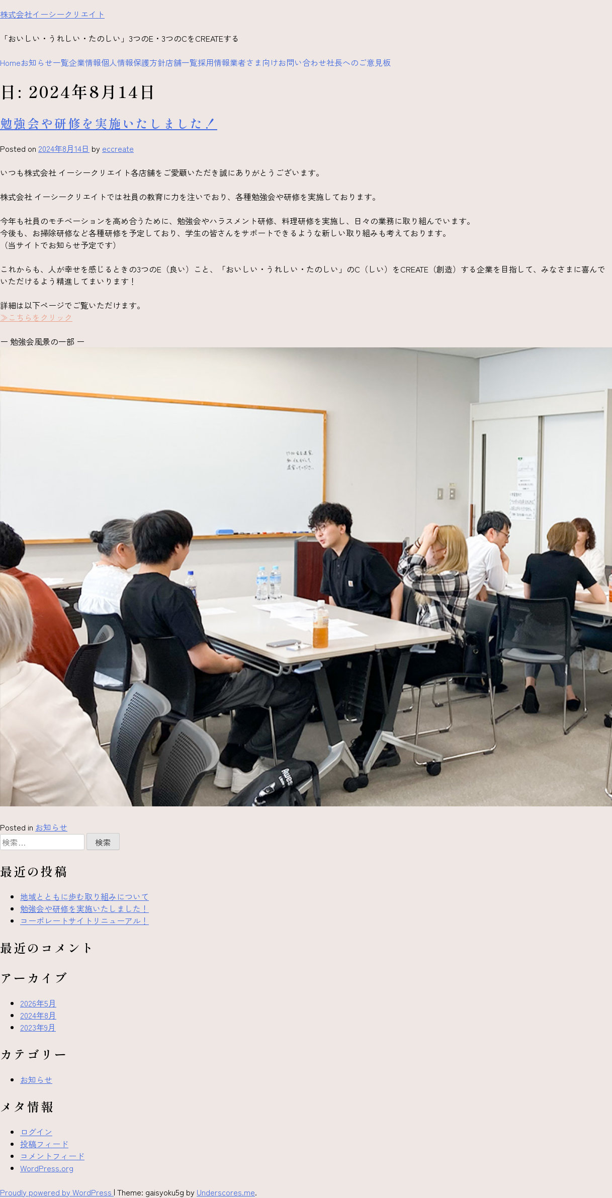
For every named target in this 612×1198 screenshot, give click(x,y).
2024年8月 (38, 1015)
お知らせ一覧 (45, 62)
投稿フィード (44, 1144)
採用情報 (214, 62)
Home (10, 62)
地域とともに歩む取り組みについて (84, 896)
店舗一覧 (181, 62)
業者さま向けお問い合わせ (278, 62)
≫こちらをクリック (36, 317)
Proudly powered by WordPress (57, 1192)
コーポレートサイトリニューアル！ (84, 920)
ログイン (36, 1132)
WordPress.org (46, 1168)
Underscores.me (226, 1192)
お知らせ (51, 827)
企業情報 (85, 62)
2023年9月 (38, 1027)
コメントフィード (52, 1156)
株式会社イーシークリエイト (52, 14)
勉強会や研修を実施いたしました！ (108, 123)
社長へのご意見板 (358, 62)
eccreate (118, 148)
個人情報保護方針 (133, 62)
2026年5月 (38, 1003)
